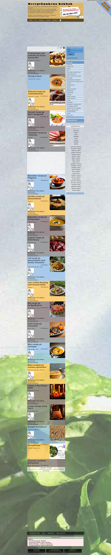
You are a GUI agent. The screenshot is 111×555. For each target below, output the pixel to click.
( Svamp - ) (30, 201)
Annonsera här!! (55, 537)
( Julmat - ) (30, 137)
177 (63, 469)
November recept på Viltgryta (37, 177)
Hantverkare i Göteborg (76, 148)
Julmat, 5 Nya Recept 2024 (37, 387)
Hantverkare (76, 130)
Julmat (69, 113)
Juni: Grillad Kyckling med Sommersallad (38, 283)
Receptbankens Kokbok (50, 4)
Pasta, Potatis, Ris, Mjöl (74, 76)
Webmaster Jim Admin (36, 70)
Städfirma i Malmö (76, 190)
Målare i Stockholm (76, 158)
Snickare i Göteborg (76, 177)
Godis (68, 87)
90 (43, 469)
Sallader (69, 78)
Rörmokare (76, 142)
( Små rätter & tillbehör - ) (34, 429)
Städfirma (76, 144)
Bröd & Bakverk (71, 89)
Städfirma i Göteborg (76, 188)
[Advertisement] (55, 34)
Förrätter (70, 92)
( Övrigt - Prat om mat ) (33, 390)
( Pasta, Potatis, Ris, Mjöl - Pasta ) (35, 266)
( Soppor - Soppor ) (32, 222)
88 (40, 469)
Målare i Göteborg (76, 160)
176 (61, 469)
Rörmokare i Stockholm (76, 180)
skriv (36, 20)
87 (38, 469)
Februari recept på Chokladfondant (36, 92)
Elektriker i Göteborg (76, 154)
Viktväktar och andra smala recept (75, 82)
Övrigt (69, 68)
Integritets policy (51, 533)
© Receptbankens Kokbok (34, 533)
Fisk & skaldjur (71, 74)
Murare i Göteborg (76, 171)
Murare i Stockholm (76, 169)
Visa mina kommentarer (33, 73)
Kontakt (30, 20)
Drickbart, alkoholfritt (74, 104)
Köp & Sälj (70, 115)
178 (44, 470)
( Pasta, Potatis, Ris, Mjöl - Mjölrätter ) (36, 370)
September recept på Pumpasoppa (37, 218)
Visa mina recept (32, 72)
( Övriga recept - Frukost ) (34, 60)
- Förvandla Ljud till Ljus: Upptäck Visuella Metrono (40, 545)
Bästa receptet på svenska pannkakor (37, 366)
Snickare (76, 140)
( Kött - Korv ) (31, 117)
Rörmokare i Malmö (76, 184)
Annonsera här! (75, 126)
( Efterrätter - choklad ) (33, 96)
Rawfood (69, 64)
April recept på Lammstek (35, 325)
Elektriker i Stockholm (76, 152)
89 (42, 469)
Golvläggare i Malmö (76, 167)
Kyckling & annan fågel (74, 72)
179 (46, 470)
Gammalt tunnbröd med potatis (37, 462)
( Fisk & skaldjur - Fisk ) (33, 349)
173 (54, 469)
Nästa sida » (43, 467)
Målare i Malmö (76, 161)
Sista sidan (49, 467)
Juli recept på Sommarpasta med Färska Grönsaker (36, 260)
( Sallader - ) (30, 287)
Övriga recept (71, 98)
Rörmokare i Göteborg (76, 182)
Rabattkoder (72, 120)
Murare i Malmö (76, 173)
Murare (76, 138)
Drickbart (70, 102)
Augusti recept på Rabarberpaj (36, 239)
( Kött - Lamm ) (31, 328)
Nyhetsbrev (54, 20)
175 (59, 469)
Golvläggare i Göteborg (76, 165)
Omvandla (48, 20)
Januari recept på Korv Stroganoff (36, 113)
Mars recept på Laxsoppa (34, 345)
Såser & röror (71, 96)
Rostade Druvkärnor (37, 427)
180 (48, 470)
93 (48, 469)
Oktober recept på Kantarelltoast (36, 197)
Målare (76, 134)
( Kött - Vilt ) (30, 180)
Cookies (43, 533)
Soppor (69, 94)
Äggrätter (70, 66)
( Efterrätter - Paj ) (32, 242)
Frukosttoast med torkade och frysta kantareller (36, 55)
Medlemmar (41, 20)
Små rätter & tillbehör (74, 108)
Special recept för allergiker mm (72, 111)
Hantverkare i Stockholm (76, 146)
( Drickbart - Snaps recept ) (34, 448)
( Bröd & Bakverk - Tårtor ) (34, 308)
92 (47, 469)
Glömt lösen (74, 58)
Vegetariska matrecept (74, 80)
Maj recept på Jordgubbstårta (35, 304)
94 (50, 469)
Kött (68, 70)
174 (56, 469)
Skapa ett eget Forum (61, 533)
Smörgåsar (70, 91)
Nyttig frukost (35, 76)
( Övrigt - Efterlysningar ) (34, 465)
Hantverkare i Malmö (76, 150)
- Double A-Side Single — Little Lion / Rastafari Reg (39, 543)
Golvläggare (76, 136)
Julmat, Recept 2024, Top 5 (37, 407)
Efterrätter (70, 85)
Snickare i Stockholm (76, 175)
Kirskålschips (34, 445)
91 (45, 469)
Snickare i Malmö (76, 179)
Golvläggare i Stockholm (76, 163)
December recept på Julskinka (37, 134)
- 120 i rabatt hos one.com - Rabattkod (36, 540)
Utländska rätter (72, 106)
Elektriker (76, 132)
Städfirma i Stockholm (76, 186)
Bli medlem (69, 58)
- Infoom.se (30, 539)
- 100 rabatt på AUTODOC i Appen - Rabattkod (38, 542)
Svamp (68, 100)
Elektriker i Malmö (76, 156)
